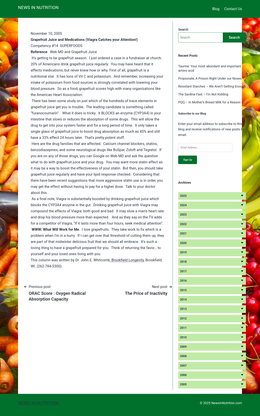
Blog (216, 9)
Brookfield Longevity (127, 260)
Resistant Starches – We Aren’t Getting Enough (212, 86)
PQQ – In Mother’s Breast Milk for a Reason (209, 102)
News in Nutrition (38, 7)
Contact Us (233, 9)
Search (183, 29)
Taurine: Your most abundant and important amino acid (209, 68)
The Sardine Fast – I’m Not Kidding (203, 94)
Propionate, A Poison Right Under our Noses (210, 78)
